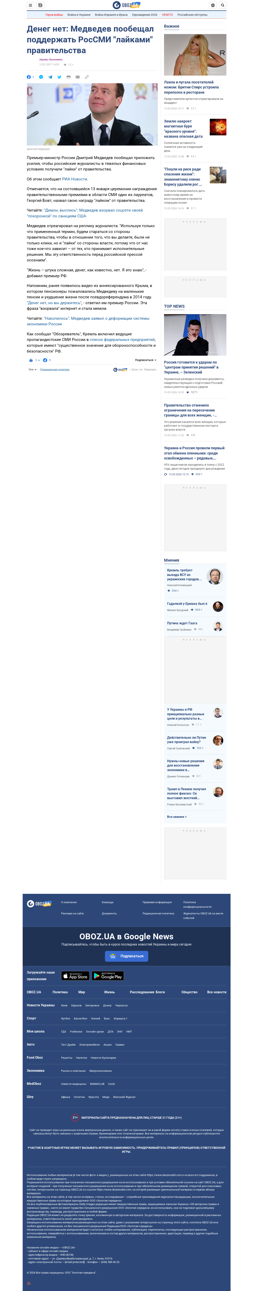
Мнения (171, 560)
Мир (81, 992)
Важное (171, 26)
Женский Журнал (124, 1097)
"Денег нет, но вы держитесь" (54, 302)
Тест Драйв (68, 1044)
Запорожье (92, 1005)
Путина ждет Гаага (182, 623)
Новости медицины (73, 1083)
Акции (108, 1044)
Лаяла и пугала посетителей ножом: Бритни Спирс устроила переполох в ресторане (191, 87)
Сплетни (79, 1097)
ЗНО (119, 1031)
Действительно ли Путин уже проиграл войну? (186, 740)
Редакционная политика (54, 369)
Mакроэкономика (100, 1070)
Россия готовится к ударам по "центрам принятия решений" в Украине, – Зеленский (191, 367)
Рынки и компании (73, 1070)
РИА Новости (74, 179)
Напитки (81, 1057)
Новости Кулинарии (103, 1057)
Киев (64, 1005)
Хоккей (95, 1018)
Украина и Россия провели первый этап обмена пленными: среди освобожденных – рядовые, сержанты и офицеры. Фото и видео (194, 453)
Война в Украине (79, 14)
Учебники (76, 1031)
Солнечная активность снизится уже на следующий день (183, 146)
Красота (94, 1097)
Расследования (142, 992)
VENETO (167, 14)
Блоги (160, 992)
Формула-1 (120, 1018)
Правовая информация (157, 902)
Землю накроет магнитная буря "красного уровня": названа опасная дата (183, 128)
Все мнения (175, 817)
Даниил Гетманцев (178, 776)
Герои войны (54, 14)
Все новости (216, 992)
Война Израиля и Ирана (111, 14)
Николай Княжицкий (179, 585)
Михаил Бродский (177, 610)
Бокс (107, 1018)
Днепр (107, 1005)
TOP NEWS (174, 306)
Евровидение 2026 (144, 14)
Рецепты (66, 1057)
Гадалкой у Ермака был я (187, 604)
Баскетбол (80, 1018)
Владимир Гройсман (179, 629)
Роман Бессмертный (179, 804)
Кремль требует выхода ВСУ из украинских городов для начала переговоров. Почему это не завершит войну (184, 575)
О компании (69, 902)
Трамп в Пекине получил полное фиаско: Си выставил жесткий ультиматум (186, 793)
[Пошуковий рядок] (222, 5)
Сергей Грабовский (178, 748)
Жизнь (109, 992)
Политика (60, 992)
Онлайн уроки (95, 1031)
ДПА (110, 1031)
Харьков (76, 1005)
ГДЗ (63, 1031)
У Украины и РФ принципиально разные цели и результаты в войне (185, 714)
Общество (189, 992)
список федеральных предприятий (122, 339)
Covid (111, 1083)
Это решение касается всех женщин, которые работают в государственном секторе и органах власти (195, 425)
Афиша (65, 1097)
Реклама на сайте (72, 913)
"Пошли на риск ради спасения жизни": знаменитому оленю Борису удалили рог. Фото (182, 177)
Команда (107, 902)
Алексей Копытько (178, 725)
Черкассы (121, 1005)
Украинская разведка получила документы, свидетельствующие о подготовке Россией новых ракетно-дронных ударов (194, 382)
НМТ (129, 1031)
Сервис (120, 1044)
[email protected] (74, 1262)
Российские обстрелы (192, 14)
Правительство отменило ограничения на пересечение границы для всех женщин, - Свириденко (189, 410)
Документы (109, 913)
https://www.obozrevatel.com (164, 1175)
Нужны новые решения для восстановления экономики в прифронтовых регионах (186, 765)
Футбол (65, 1018)
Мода (105, 1097)
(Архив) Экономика (50, 59)
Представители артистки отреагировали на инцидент (193, 100)
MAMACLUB (97, 1083)
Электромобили (89, 1044)
